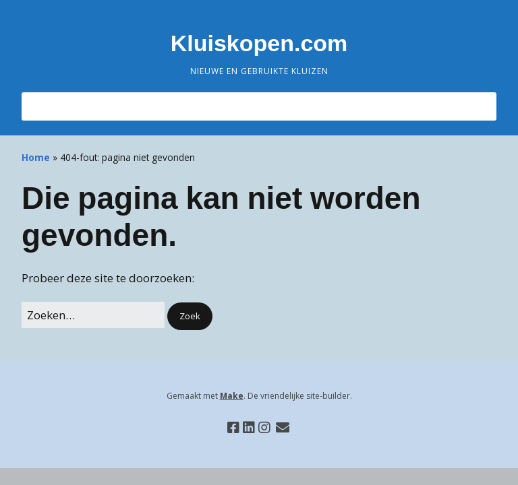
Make (231, 395)
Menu (54, 106)
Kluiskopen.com (259, 43)
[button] (189, 316)
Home (36, 157)
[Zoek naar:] (93, 315)
